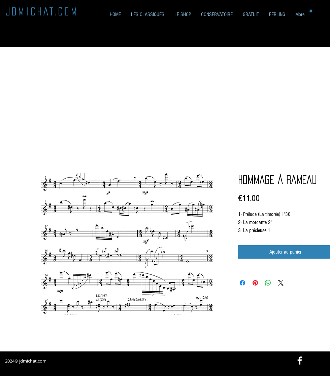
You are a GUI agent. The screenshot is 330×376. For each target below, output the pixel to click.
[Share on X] (281, 283)
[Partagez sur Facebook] (242, 283)
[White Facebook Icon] (299, 360)
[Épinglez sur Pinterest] (255, 283)
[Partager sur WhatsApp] (268, 283)
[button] (251, 15)
